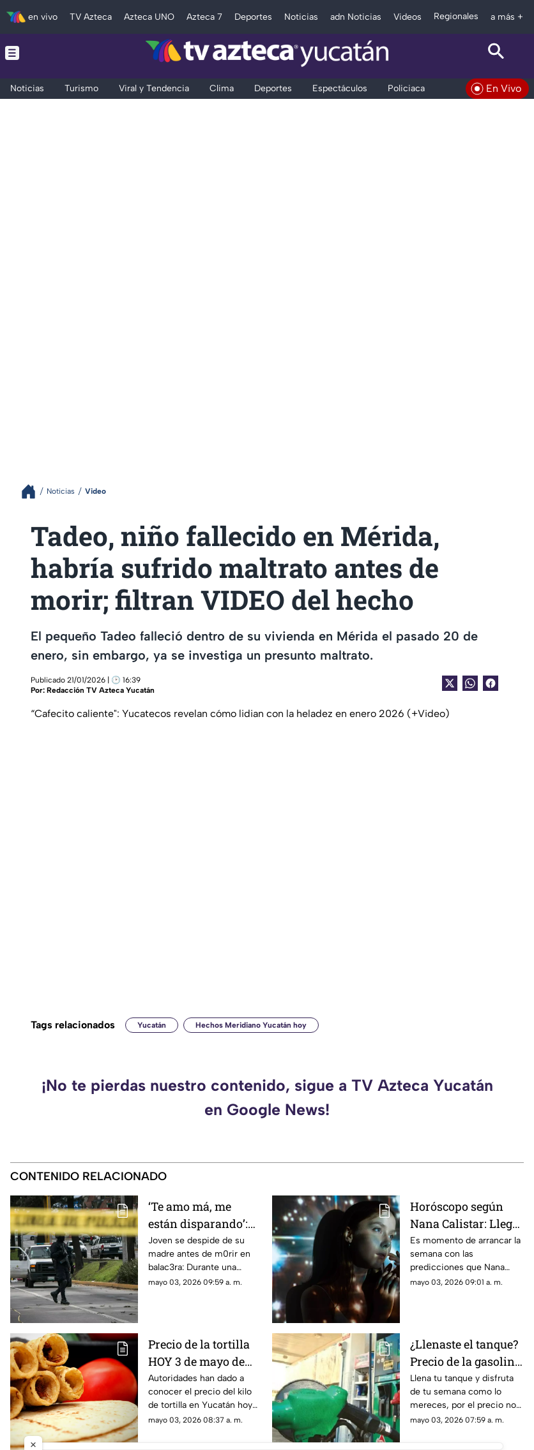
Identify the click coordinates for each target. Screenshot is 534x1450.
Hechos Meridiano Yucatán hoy (251, 1025)
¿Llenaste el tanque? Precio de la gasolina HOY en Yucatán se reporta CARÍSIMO (465, 1352)
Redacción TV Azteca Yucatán (101, 690)
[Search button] (496, 53)
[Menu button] (37, 53)
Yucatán (151, 1025)
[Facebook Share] (490, 683)
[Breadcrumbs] (33, 491)
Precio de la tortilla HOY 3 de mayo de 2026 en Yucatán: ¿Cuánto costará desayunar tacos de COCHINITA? (200, 1352)
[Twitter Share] (449, 683)
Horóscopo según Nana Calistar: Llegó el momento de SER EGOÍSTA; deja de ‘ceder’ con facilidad (464, 1215)
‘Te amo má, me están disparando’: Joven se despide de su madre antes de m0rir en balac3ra (202, 1215)
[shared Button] (470, 683)
